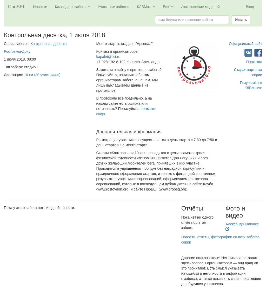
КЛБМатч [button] (146, 7)
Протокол (254, 62)
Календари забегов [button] (72, 7)
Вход (250, 7)
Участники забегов (113, 7)
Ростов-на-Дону (17, 51)
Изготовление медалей (200, 7)
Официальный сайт (245, 44)
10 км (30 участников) (42, 75)
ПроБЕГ (16, 6)
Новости (40, 7)
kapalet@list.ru (108, 57)
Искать (241, 20)
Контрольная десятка (49, 44)
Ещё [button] (168, 7)
